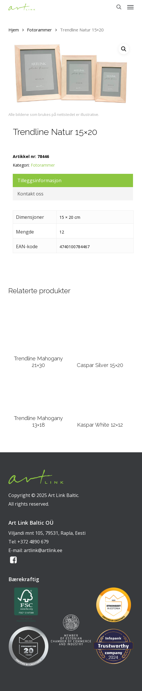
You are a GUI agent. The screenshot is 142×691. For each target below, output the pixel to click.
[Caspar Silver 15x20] (100, 330)
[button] (130, 7)
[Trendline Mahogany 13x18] (38, 395)
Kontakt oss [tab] (30, 194)
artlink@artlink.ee (43, 550)
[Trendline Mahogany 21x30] (38, 327)
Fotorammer (39, 30)
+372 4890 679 (33, 542)
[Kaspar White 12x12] (100, 398)
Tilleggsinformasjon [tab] (39, 180)
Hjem (13, 30)
